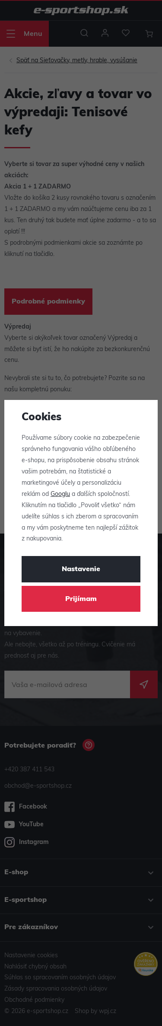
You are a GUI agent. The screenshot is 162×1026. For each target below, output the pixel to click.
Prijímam (81, 599)
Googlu (60, 494)
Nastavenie (81, 569)
